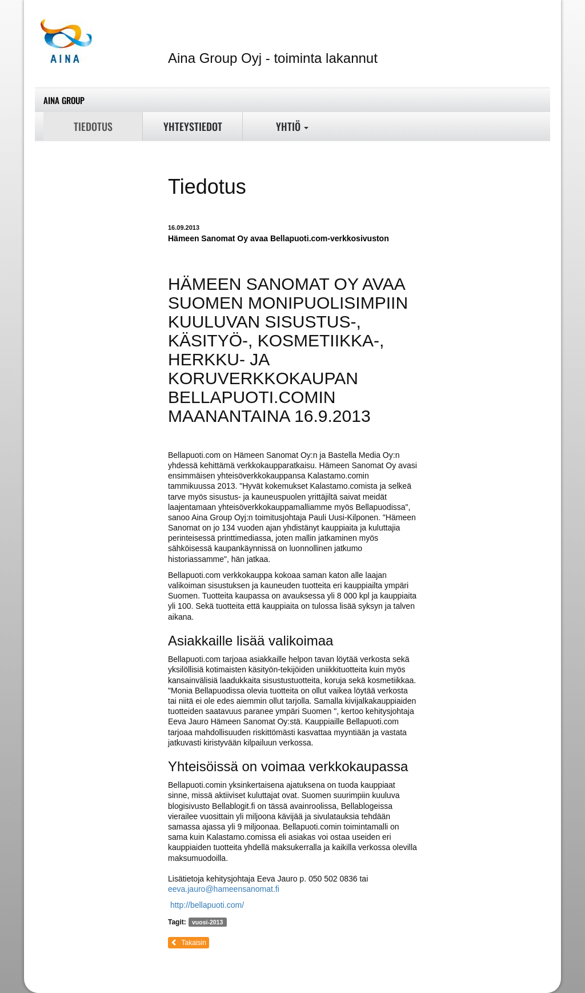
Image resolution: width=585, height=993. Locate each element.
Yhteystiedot (192, 126)
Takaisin (188, 943)
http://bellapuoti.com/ (207, 905)
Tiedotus (93, 126)
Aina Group (64, 100)
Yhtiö (292, 126)
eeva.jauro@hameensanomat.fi (223, 889)
